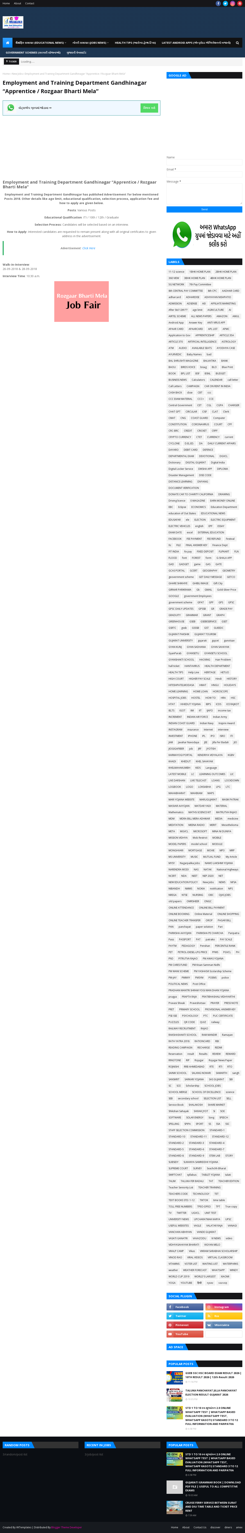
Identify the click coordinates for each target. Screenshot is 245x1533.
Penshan (205, 946)
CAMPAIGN (193, 386)
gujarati (202, 640)
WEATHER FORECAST (195, 1270)
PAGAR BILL (224, 920)
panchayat (185, 926)
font (184, 558)
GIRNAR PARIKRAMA (180, 589)
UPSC (228, 1219)
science (230, 1092)
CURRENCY (213, 437)
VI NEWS (216, 1238)
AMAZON (222, 316)
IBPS (208, 704)
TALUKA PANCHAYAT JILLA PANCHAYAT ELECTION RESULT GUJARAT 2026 (211, 1392)
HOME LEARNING (178, 691)
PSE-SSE (173, 1015)
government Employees (197, 596)
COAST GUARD (199, 418)
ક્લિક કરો (149, 108)
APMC (226, 329)
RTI (220, 1066)
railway (215, 1022)
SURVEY (197, 1168)
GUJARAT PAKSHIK (179, 634)
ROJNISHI (174, 1066)
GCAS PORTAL (177, 570)
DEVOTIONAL (206, 456)
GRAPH (220, 615)
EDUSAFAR (175, 519)
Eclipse (182, 507)
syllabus (191, 1174)
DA (201, 443)
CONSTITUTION (178, 424)
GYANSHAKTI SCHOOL (181, 659)
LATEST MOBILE (177, 774)
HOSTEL (195, 698)
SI (214, 1111)
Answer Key (195, 322)
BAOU (172, 367)
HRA (223, 698)
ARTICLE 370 (176, 341)
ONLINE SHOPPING (228, 914)
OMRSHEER (193, 901)
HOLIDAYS (230, 685)
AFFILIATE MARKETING (223, 303)
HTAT (172, 704)
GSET (224, 621)
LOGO (189, 787)
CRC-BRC (174, 430)
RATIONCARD (202, 1041)
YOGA (172, 1283)
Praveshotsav (197, 1003)
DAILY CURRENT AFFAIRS (222, 443)
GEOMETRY (228, 570)
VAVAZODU (199, 1238)
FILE (178, 545)
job (191, 748)
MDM (172, 818)
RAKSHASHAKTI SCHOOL (183, 1035)
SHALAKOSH (196, 1105)
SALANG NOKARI (201, 1073)
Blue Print (227, 367)
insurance (193, 729)
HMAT (202, 685)
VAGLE (197, 1225)
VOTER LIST (191, 1263)
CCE (211, 399)
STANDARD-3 (196, 1143)
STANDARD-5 (176, 1149)
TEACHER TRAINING (209, 1187)
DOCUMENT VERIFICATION (184, 488)
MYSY (172, 863)
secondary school (188, 1098)
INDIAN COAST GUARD (182, 723)
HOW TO (210, 698)
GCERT (193, 570)
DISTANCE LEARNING (180, 481)
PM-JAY (173, 977)
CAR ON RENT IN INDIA (217, 386)
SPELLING (174, 1124)
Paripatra (233, 933)
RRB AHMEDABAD (194, 1066)
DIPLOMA (222, 469)
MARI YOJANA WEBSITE (181, 799)
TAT (211, 1181)
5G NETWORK (176, 284)
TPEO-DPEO (204, 1206)
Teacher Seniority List (181, 1187)
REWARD (231, 1054)
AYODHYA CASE (226, 348)
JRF (199, 748)
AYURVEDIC (175, 354)
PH (237, 952)
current (229, 437)
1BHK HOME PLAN (199, 271)
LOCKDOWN (232, 780)
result (190, 1054)
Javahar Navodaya (188, 742)
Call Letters (175, 386)
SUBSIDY (173, 1162)
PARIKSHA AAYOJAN (180, 933)
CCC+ (200, 399)
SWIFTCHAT (175, 1174)
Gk (198, 589)
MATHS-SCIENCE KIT (199, 812)
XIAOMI (225, 1276)
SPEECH (223, 1117)
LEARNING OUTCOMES (212, 774)
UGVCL (196, 1213)
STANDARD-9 (196, 1155)
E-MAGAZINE (198, 500)
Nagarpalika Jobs (190, 863)
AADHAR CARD (230, 291)
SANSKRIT (174, 1079)
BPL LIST (185, 373)
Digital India (218, 462)
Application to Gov (179, 335)
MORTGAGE (195, 850)
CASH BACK (175, 392)
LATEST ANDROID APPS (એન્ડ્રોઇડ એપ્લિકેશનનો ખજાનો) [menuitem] (196, 43)
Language (211, 767)
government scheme (180, 602)
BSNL (208, 373)
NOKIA (201, 888)
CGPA (220, 405)
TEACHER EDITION (228, 1181)
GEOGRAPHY (210, 570)
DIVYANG (202, 481)
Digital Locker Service (181, 469)
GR (212, 608)
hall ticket (174, 666)
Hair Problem (223, 659)
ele (187, 519)
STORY (229, 1155)
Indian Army (220, 717)
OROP (209, 920)
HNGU (215, 685)
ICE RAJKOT (232, 704)
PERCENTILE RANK (225, 946)
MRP (232, 850)
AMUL (236, 316)
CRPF (215, 430)
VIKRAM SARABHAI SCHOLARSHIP (219, 1251)
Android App (176, 322)
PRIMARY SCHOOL (189, 1009)
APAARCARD (196, 329)
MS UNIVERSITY (177, 857)
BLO (214, 367)
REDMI (218, 1047)
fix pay (188, 551)
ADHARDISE (192, 297)
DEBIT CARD (191, 450)
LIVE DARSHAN (177, 780)
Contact (29, 3)
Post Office (199, 984)
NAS (196, 869)
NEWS (222, 882)
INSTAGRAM (175, 729)
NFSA (233, 882)
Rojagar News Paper (220, 1060)
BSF (197, 373)
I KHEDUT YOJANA (190, 704)
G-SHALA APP (224, 558)
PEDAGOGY (188, 946)
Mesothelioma (230, 825)
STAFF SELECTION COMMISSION (186, 1130)
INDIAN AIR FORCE (197, 717)
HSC (233, 698)
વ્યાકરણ (222, 1283)
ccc (209, 392)
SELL (228, 1098)
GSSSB (195, 628)
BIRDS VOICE (188, 367)
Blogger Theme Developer (66, 1527)
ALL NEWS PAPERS (201, 316)
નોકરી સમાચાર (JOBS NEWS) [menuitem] (89, 43)
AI (230, 310)
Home (6, 3)
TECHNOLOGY (201, 1194)
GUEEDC (218, 628)
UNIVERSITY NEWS (179, 1219)
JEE (205, 742)
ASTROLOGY (229, 341)
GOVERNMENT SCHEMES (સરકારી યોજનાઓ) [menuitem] (33, 52)
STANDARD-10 (177, 1136)
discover (215, 1527)
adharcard (175, 297)
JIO (235, 742)
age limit (197, 310)
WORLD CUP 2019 (179, 1276)
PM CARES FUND (178, 965)
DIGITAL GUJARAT (196, 462)
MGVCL (184, 831)
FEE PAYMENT (194, 539)
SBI (231, 1079)
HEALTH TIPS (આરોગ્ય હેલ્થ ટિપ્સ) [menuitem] (135, 43)
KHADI (172, 761)
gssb (184, 628)
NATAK (208, 869)
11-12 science (176, 271)
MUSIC (194, 857)
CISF (204, 411)
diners (228, 1527)
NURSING (198, 895)
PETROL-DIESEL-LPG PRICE (192, 952)
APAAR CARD (176, 329)
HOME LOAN (200, 691)
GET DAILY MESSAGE (210, 577)
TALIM (172, 1181)
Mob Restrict (200, 837)
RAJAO (204, 1028)
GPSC (231, 602)
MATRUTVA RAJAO (226, 812)
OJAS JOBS (224, 895)
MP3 (222, 850)
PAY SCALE (226, 939)
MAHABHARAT (177, 793)
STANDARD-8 (176, 1155)
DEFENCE (208, 450)
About (17, 3)
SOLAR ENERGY (194, 1117)
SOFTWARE (175, 1117)
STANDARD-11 (198, 1136)
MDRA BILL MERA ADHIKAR (195, 818)
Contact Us (200, 1527)
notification (216, 888)
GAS (208, 564)
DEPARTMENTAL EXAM (181, 456)
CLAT (215, 411)
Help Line (193, 672)
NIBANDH (174, 888)
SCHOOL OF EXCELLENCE (206, 1092)
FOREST (196, 558)
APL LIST (213, 329)
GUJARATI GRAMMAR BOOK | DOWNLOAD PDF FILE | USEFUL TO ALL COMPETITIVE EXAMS (213, 1486)
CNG (183, 418)
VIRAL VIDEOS (195, 1257)
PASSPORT (185, 939)
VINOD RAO (175, 1257)
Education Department (224, 507)
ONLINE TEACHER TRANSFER (185, 920)
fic (170, 545)
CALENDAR (216, 380)
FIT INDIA (174, 551)
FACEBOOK (175, 539)
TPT (218, 1206)
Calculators (198, 380)
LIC (232, 774)
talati (228, 1174)
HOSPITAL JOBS (177, 698)
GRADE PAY (226, 608)
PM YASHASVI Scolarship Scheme (212, 971)
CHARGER (233, 405)
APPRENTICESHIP (204, 335)
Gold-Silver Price (226, 589)
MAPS (211, 793)
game (197, 564)
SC (170, 1085)
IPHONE (192, 736)
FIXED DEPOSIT (205, 551)
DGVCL (224, 456)
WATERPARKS (230, 1263)
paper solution (204, 926)
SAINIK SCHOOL (178, 1073)
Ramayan (227, 1035)
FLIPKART (224, 551)
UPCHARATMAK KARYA (207, 1219)
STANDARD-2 (176, 1143)
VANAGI (232, 1225)
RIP (187, 1060)
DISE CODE (205, 475)
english (199, 526)
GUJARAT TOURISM (205, 634)
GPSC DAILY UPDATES (181, 608)
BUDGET (221, 373)
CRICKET (202, 430)
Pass (171, 939)
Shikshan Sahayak (179, 1111)
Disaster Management (181, 475)
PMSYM (199, 977)
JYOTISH (211, 748)
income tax (224, 710)
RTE (212, 1066)
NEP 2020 (208, 876)
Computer (219, 418)
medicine (233, 818)
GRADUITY (175, 615)
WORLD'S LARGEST (205, 1276)
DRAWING (224, 494)
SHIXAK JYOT (201, 1111)
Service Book (176, 1105)
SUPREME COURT (178, 1168)
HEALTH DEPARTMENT (217, 666)
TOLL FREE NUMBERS (180, 1206)
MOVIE (210, 850)
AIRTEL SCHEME (177, 316)
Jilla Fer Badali (220, 742)
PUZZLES (174, 1022)
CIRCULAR (191, 411)
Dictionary (174, 462)
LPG (218, 787)
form (208, 558)
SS (210, 1124)
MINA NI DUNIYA (221, 831)
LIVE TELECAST (198, 780)
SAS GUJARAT (216, 1079)
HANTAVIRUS (192, 666)
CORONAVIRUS (200, 424)
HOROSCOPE (220, 691)
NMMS (188, 888)
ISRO (222, 736)
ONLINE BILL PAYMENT (212, 907)
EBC (171, 507)
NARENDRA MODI (179, 869)
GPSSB (202, 608)
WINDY (234, 1270)
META (172, 831)
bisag (203, 367)
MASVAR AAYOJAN (179, 806)
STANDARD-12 (220, 1136)
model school (199, 844)
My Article (231, 857)
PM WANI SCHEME (179, 971)
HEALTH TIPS (176, 672)
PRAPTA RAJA (189, 996)
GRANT (207, 615)
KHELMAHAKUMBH (179, 767)
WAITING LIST (210, 1263)
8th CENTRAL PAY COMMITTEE (186, 291)
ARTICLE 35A (227, 335)
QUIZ (203, 1022)
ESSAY (221, 526)
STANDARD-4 (216, 1143)
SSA (218, 1124)
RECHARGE (203, 1047)
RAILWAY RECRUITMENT (182, 1028)
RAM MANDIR (209, 1035)
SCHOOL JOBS (212, 1085)
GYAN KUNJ (175, 647)
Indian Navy (206, 723)
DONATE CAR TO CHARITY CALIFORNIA (191, 494)
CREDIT (188, 430)
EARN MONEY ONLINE (222, 500)
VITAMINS (174, 1263)
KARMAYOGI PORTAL (181, 755)
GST (206, 628)
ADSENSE (192, 303)
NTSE (184, 895)
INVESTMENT (176, 736)
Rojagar (199, 1060)
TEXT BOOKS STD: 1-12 (182, 1200)
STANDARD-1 (217, 1130)
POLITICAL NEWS (178, 984)
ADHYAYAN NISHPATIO (217, 297)
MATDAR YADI (203, 806)
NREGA (173, 895)
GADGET (184, 564)
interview (223, 729)
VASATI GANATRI (178, 1238)
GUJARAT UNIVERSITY (181, 640)
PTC (205, 1015)
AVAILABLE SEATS (202, 348)
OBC (211, 895)
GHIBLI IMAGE (200, 583)
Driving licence (177, 500)
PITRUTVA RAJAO (188, 958)
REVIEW (216, 1054)
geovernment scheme (181, 577)
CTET (199, 437)
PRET (171, 1009)
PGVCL (227, 952)
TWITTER (181, 1213)
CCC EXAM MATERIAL (180, 399)
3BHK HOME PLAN (194, 278)
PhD (171, 958)
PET (171, 952)
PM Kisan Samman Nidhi (206, 965)
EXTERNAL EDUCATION (211, 532)
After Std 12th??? (178, 310)
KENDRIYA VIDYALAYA (210, 755)
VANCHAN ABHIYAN (180, 1232)
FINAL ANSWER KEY (196, 545)
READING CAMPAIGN (180, 1047)
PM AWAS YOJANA (213, 958)
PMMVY (186, 977)
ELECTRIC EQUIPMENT (223, 519)
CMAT (172, 418)
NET (221, 876)
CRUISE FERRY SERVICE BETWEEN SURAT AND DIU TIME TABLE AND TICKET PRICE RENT (211, 1506)
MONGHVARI (176, 850)
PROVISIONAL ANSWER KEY (220, 1009)
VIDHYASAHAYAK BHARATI (184, 1244)
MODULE (217, 844)
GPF (211, 602)
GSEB (192, 621)
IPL (203, 736)
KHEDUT (186, 761)
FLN (236, 551)
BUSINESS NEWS (178, 380)
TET (216, 1194)
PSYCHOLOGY (190, 1015)
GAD (171, 564)
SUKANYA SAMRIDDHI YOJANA (201, 1162)
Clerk (226, 411)
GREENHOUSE (176, 621)
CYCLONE (174, 443)
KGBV (231, 755)
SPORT (199, 1124)
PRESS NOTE (231, 1003)
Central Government (180, 405)
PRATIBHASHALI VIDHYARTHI (218, 996)
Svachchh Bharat (216, 1168)
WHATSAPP (218, 1270)
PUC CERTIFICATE (223, 1015)
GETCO (231, 577)
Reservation (175, 1054)
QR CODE (189, 1022)
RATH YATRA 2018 (179, 1041)
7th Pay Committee (200, 284)
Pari (220, 926)
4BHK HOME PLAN (220, 278)
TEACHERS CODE (178, 1194)
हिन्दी (199, 1283)
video (229, 1238)
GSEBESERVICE (209, 621)
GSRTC (172, 628)
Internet (208, 729)
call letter (233, 380)
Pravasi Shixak (177, 1003)
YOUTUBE (186, 1283)
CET (199, 405)
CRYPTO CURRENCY (180, 437)
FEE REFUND (214, 539)
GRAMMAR (192, 615)
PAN (171, 926)
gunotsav (229, 640)
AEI (204, 303)
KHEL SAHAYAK (204, 761)
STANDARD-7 (216, 1149)
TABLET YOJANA (211, 1174)
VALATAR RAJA (214, 1225)
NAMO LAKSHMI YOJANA (219, 863)
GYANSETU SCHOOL (215, 653)
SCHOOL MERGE (178, 1092)
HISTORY (232, 678)
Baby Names (194, 354)
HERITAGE (210, 672)
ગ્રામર (210, 1283)
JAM (171, 742)
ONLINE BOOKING (179, 914)
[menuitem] (7, 43)
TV (170, 1213)
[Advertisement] (81, 144)
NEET (194, 876)
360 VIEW (174, 278)
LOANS (216, 780)
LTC (228, 787)
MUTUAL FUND (212, 857)
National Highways (227, 869)
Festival (230, 539)
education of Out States (182, 513)
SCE (179, 1085)
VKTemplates (23, 1527)
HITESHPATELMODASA (181, 685)
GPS (221, 602)
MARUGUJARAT (208, 799)
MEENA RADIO (196, 825)
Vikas (192, 1251)
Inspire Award (227, 723)
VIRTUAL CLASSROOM (220, 1257)
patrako (210, 939)
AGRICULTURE (216, 310)
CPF (230, 424)
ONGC (208, 901)
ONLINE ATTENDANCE (181, 907)
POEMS (213, 977)
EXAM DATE (175, 532)
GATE (219, 564)
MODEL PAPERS (177, 844)
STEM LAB (214, 1155)
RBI (217, 1041)
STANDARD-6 (196, 1149)
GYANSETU (193, 653)
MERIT (213, 825)
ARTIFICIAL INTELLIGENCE (202, 341)
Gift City (217, 583)
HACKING (204, 659)
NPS (230, 888)
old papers (175, 901)
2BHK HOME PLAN (226, 271)
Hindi (219, 678)
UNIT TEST (210, 1213)
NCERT (172, 876)
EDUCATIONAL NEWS (213, 513)
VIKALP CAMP (176, 1251)
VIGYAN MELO (212, 1244)
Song (211, 1117)
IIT (200, 710)
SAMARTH (221, 1073)
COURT (218, 424)
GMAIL (208, 589)
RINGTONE (175, 1060)
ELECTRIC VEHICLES (179, 526)
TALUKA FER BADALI (192, 1181)
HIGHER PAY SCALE (199, 678)
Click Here (88, 248)
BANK (224, 360)
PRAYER (215, 1003)
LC (192, 774)
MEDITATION (176, 825)
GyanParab (175, 653)
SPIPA (187, 1124)
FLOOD (173, 558)
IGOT (182, 710)
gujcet (215, 640)
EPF (210, 526)
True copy (231, 1206)
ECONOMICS (198, 507)
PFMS (215, 952)
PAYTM (173, 946)
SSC (227, 1124)
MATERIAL (221, 806)
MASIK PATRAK (230, 799)
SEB (171, 1098)
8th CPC (212, 291)
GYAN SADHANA (196, 647)
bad (209, 354)
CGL (209, 405)
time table (219, 1200)
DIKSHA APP (205, 469)
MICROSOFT (200, 831)
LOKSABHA (204, 787)
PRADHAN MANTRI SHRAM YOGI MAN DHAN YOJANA (199, 990)
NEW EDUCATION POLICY (183, 882)
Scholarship (192, 1085)
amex (239, 1527)
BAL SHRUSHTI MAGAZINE (183, 360)
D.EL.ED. (189, 443)
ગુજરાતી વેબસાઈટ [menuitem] (76, 52)
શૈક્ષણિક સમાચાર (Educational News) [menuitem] (40, 43)
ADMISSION (175, 303)
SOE (222, 1111)
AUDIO (183, 348)
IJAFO (210, 710)
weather (173, 1270)
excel (190, 532)
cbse (190, 392)
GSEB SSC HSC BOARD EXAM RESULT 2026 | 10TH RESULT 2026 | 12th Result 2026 (213, 1375)
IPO (213, 736)
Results (203, 1054)
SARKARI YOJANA (194, 1079)
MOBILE (216, 837)
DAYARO (174, 450)
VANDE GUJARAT (206, 1232)
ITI (231, 736)
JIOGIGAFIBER (176, 748)
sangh (235, 1073)
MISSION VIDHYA (178, 837)
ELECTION (200, 519)
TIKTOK (204, 1200)
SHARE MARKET (216, 1105)
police (225, 977)
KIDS (198, 767)
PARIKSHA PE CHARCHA (209, 933)
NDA (184, 876)
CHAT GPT (174, 411)
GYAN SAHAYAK (220, 647)
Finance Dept (220, 545)
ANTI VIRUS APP (216, 322)
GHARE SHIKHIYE (178, 583)
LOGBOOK (175, 787)
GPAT (200, 602)
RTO (229, 1066)
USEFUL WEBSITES (179, 1225)
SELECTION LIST (212, 1098)
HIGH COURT (176, 678)
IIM (192, 710)
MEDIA (218, 818)
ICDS (218, 704)
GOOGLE (174, 596)
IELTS (171, 710)
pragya (173, 996)
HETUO (225, 672)
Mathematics (176, 812)
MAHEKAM (196, 793)
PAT (198, 939)
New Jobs (17, 73)
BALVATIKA (209, 360)
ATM (171, 348)
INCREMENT (175, 717)
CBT (200, 392)
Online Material (203, 914)
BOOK (172, 373)
